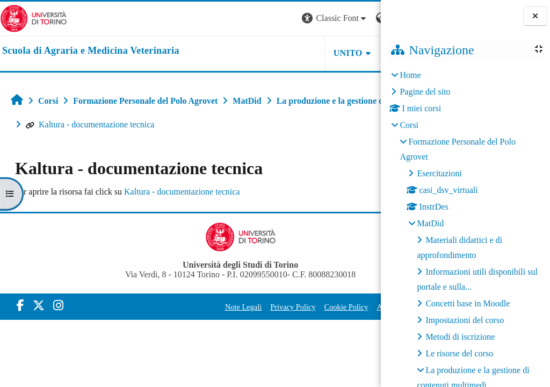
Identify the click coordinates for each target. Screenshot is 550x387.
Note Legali (185, 307)
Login (362, 18)
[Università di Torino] (33, 17)
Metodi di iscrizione (460, 336)
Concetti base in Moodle (467, 303)
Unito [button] (248, 53)
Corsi (409, 125)
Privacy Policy (235, 307)
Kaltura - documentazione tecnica (297, 124)
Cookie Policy (288, 307)
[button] (235, 18)
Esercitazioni (439, 173)
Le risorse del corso (459, 353)
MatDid (430, 223)
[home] (90, 51)
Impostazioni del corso (464, 320)
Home (410, 75)
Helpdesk (313, 53)
